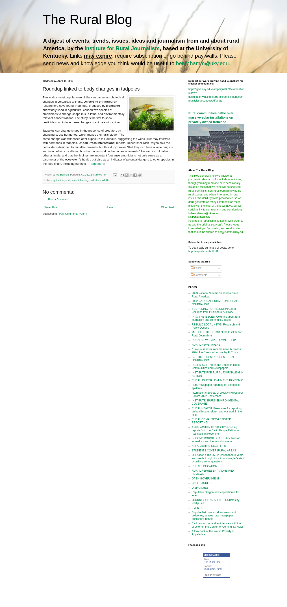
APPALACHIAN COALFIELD (209, 446)
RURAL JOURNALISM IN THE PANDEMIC (217, 380)
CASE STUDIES (201, 483)
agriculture (58, 180)
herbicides (95, 180)
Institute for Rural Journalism (122, 48)
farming (84, 180)
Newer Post (51, 207)
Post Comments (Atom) (73, 213)
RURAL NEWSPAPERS (206, 344)
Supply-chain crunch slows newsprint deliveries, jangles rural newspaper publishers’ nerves (214, 515)
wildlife (105, 180)
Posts (196, 268)
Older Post (167, 207)
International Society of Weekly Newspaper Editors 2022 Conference (217, 394)
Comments (199, 275)
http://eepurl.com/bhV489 (203, 251)
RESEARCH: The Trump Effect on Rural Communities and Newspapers (216, 366)
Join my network (213, 575)
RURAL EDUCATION (204, 466)
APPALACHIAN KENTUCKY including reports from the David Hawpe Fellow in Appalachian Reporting (215, 430)
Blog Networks (212, 554)
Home (109, 207)
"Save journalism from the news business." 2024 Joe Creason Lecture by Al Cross (217, 351)
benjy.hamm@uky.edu (202, 63)
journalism (209, 569)
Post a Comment (58, 199)
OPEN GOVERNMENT (205, 478)
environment (72, 180)
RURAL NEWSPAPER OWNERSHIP (214, 340)
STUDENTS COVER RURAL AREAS (214, 450)
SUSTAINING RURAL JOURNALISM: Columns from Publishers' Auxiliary (214, 310)
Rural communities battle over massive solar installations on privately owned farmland (210, 117)
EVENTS (197, 507)
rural (219, 569)
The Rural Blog (87, 19)
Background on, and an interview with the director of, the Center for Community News (218, 525)
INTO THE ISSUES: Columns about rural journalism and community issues (216, 318)
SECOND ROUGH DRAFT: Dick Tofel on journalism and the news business (216, 440)
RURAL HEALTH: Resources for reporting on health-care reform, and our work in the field (217, 411)
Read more (96, 163)
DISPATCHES (200, 487)
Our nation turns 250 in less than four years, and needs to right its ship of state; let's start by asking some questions (218, 458)
